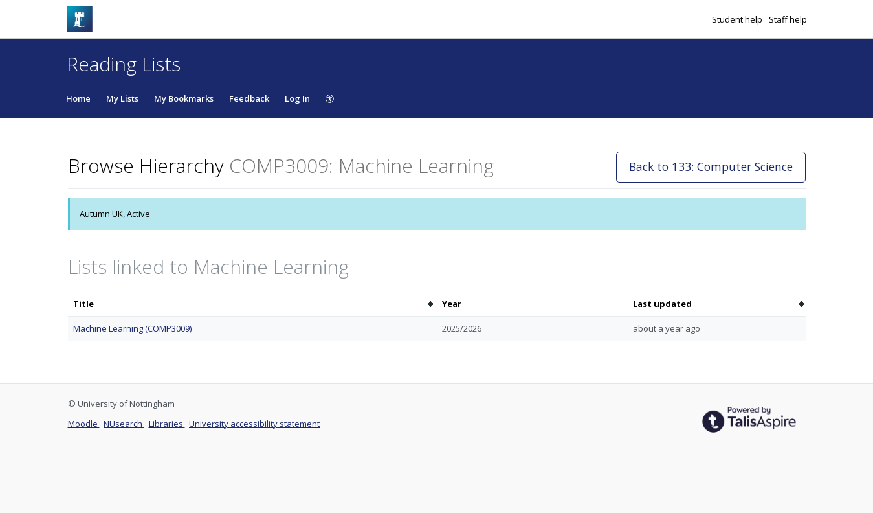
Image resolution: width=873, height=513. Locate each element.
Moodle (84, 423)
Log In (297, 98)
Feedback (249, 98)
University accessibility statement (254, 423)
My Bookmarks (184, 98)
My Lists (122, 98)
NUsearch (124, 423)
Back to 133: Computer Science (711, 166)
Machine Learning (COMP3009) (132, 328)
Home (78, 98)
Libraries (167, 423)
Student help (738, 19)
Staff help (788, 19)
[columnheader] (252, 304)
